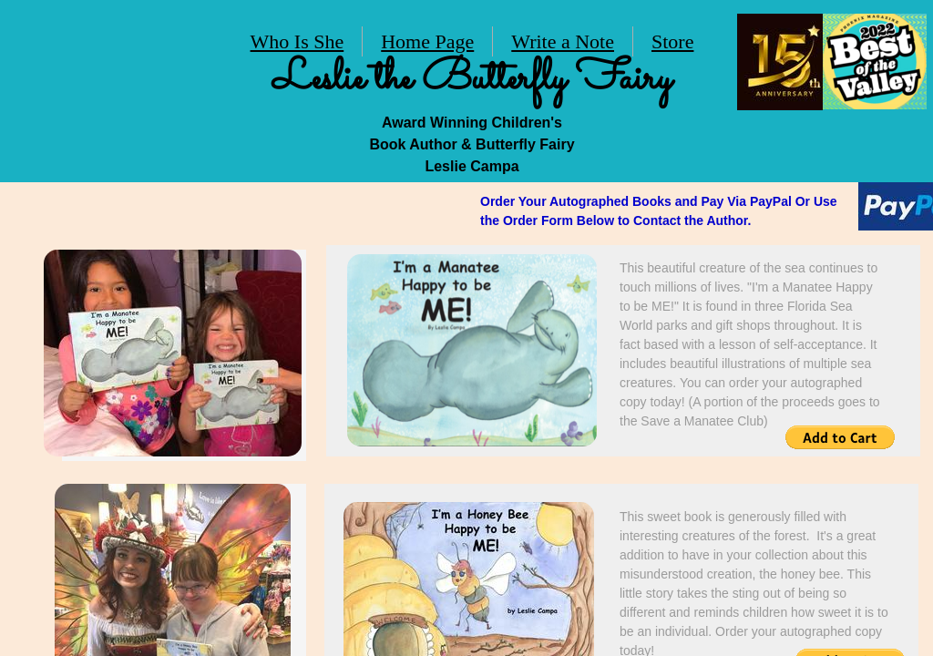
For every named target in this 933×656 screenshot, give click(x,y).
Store (672, 41)
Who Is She (297, 41)
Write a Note (562, 41)
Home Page (427, 41)
